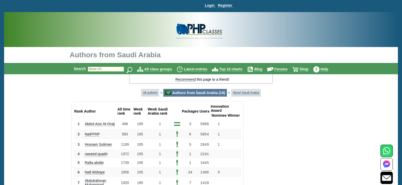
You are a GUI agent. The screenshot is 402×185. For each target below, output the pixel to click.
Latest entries (200, 69)
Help (329, 69)
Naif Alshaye (95, 172)
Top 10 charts (235, 69)
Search (75, 69)
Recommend (185, 79)
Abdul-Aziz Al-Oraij (100, 124)
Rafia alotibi (94, 163)
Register (225, 5)
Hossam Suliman (98, 144)
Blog (263, 69)
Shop (308, 69)
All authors (150, 93)
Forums (285, 69)
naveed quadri (96, 154)
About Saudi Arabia (246, 93)
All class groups (162, 69)
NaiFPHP (92, 134)
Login (210, 5)
